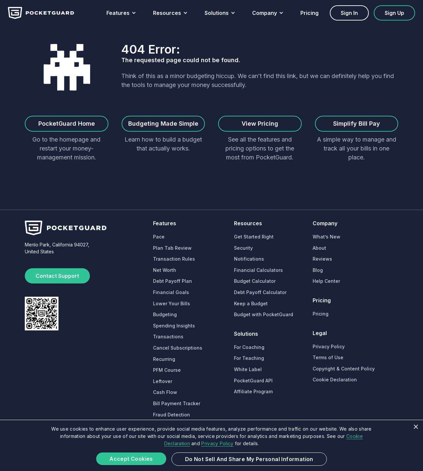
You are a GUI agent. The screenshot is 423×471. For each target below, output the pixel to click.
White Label (248, 369)
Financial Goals (171, 292)
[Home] (41, 13)
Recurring (164, 359)
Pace (159, 236)
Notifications (249, 259)
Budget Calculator (255, 281)
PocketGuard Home (66, 123)
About (319, 248)
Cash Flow (165, 392)
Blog (318, 270)
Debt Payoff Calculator (260, 292)
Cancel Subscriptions (177, 348)
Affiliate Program (253, 391)
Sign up (394, 13)
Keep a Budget (251, 303)
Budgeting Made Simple (163, 123)
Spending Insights (174, 325)
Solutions (217, 13)
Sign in (349, 13)
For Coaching (249, 347)
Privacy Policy (329, 346)
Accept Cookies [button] (131, 458)
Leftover (162, 381)
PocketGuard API (253, 380)
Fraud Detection (171, 414)
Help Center (326, 281)
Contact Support (57, 276)
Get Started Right (254, 236)
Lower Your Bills (171, 303)
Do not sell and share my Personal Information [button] (249, 459)
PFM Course (167, 370)
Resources (167, 13)
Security (243, 248)
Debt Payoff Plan (172, 281)
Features (118, 13)
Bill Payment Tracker (176, 403)
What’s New (326, 236)
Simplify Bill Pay (356, 123)
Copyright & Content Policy (344, 368)
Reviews (322, 259)
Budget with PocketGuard (263, 314)
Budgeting (165, 314)
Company (264, 13)
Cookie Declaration (335, 379)
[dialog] (211, 445)
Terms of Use (328, 357)
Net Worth (164, 270)
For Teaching (249, 358)
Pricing (309, 13)
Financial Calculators (258, 270)
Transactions (168, 336)
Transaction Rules (174, 259)
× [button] (415, 427)
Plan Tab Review (172, 248)
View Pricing (260, 123)
